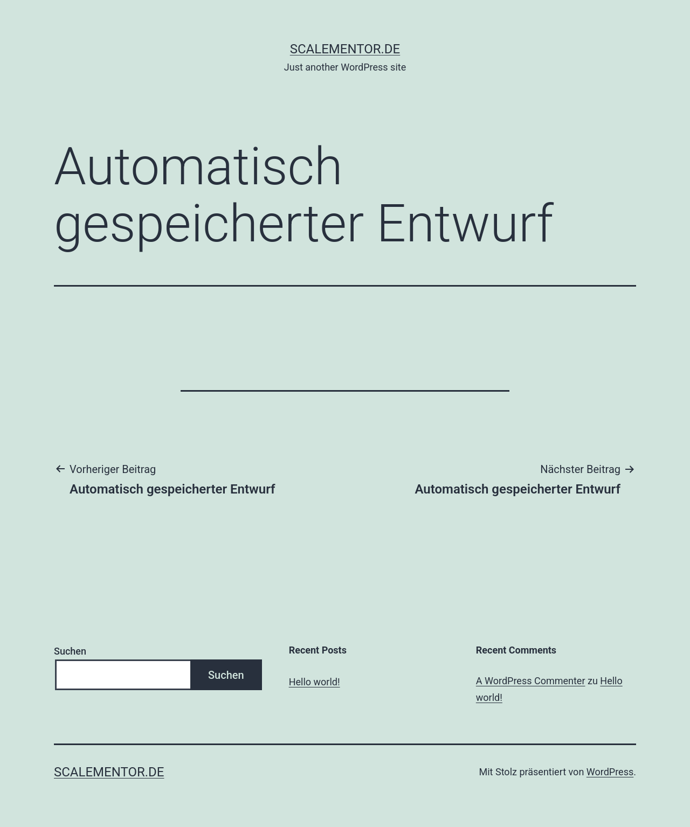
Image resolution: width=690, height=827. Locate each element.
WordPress (609, 771)
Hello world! (314, 681)
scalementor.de (345, 49)
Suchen (70, 651)
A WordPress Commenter (530, 680)
